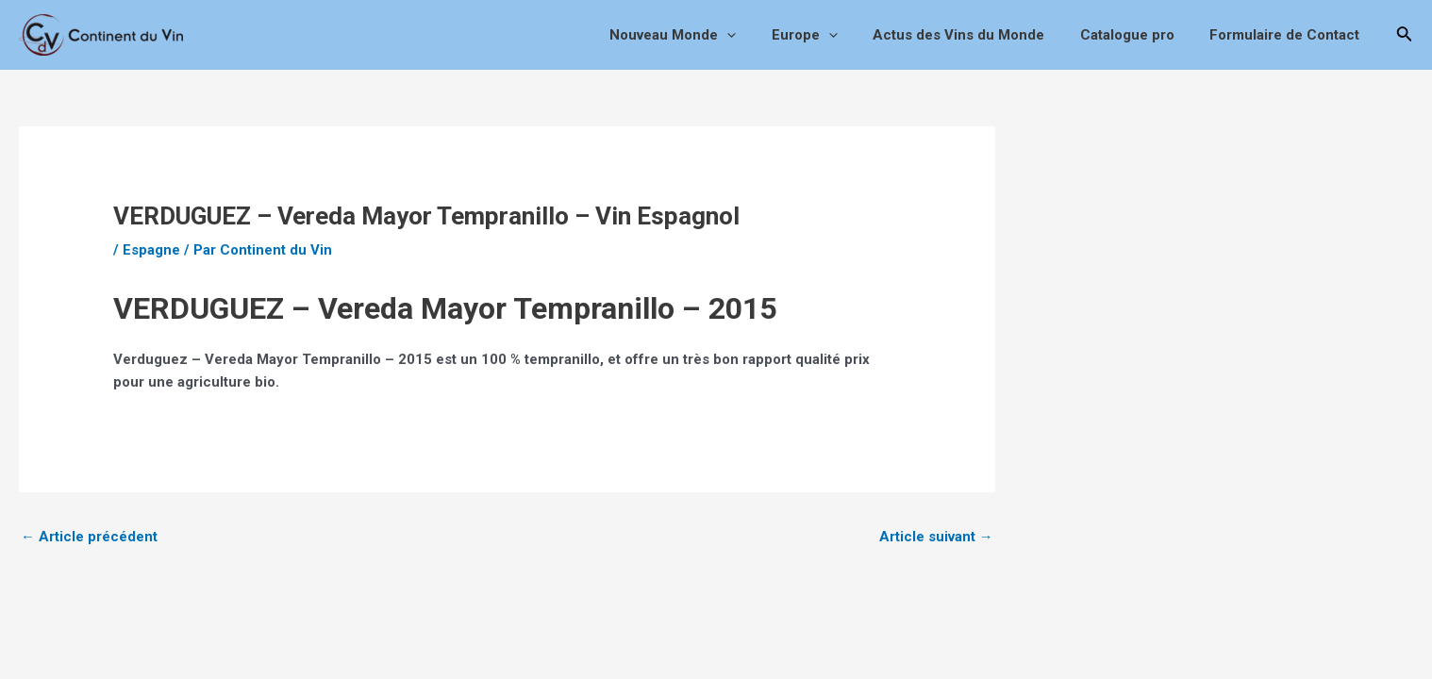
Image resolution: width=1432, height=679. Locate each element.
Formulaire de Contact (1288, 34)
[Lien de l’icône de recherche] (1404, 35)
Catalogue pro (1138, 34)
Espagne (151, 249)
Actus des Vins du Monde (976, 34)
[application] (759, 35)
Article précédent (89, 536)
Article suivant (936, 536)
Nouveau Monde (704, 35)
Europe (829, 35)
